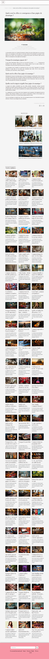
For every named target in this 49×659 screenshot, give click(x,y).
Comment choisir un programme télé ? (37, 442)
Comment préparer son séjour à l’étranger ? (11, 349)
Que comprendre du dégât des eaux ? (10, 367)
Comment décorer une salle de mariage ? (11, 593)
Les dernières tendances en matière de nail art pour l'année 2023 (11, 294)
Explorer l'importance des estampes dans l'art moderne (11, 218)
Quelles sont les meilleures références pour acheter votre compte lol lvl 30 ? (10, 407)
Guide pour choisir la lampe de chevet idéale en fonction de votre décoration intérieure (38, 219)
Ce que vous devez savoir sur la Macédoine (36, 424)
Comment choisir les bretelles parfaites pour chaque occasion (11, 274)
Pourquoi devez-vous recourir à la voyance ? (11, 442)
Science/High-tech (30, 651)
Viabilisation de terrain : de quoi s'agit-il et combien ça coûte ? (38, 369)
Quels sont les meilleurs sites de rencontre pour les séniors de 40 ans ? (23, 463)
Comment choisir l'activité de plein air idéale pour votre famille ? (37, 181)
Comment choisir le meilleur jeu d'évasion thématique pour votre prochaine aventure (24, 219)
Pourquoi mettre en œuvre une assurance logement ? (24, 612)
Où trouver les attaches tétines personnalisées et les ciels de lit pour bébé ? (11, 463)
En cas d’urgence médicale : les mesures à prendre (37, 594)
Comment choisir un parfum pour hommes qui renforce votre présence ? (10, 200)
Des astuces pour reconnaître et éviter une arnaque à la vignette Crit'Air (10, 538)
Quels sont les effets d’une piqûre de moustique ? (24, 47)
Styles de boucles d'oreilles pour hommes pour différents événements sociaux (11, 256)
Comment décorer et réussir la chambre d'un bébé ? (38, 556)
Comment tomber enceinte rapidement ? (11, 630)
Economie (12, 651)
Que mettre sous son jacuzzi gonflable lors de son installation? (10, 556)
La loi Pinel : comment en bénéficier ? (38, 292)
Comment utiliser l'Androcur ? (23, 574)
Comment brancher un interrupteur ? (24, 367)
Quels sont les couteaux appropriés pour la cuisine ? (37, 537)
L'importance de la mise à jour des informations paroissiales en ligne (24, 181)
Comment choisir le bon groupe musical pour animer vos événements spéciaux (37, 238)
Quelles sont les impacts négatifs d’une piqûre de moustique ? (24, 49)
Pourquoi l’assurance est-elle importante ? (10, 311)
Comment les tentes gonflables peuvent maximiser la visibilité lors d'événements (24, 238)
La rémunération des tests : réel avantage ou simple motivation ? (28, 128)
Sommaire (25, 44)
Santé (24, 651)
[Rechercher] (23, 647)
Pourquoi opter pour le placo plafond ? (10, 386)
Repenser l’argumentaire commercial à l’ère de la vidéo (30, 143)
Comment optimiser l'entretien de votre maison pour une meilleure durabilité (10, 238)
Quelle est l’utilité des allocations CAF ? (37, 311)
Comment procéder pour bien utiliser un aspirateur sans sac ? (37, 500)
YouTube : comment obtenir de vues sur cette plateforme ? (24, 387)
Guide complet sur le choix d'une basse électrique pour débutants (24, 256)
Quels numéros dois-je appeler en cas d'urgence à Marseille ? (24, 519)
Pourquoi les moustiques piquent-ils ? (24, 46)
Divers (10, 8)
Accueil (6, 8)
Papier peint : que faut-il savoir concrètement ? (36, 612)
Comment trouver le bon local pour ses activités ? (24, 293)
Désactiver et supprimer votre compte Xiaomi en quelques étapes (36, 519)
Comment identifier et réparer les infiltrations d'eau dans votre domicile (38, 275)
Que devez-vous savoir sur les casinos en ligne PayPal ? (11, 518)
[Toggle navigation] (3, 2)
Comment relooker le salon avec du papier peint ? (24, 481)
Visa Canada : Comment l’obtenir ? (37, 405)
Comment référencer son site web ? (24, 536)
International (18, 651)
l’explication (36, 62)
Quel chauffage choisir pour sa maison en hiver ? (37, 575)
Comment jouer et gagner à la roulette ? (10, 480)
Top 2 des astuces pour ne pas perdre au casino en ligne (38, 631)
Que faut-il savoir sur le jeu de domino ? (10, 330)
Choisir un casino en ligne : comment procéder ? (24, 312)
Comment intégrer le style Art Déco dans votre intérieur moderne (37, 256)
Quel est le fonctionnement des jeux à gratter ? (24, 631)
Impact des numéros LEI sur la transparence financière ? (30, 158)
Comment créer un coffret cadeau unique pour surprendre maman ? (10, 181)
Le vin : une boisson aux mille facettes (37, 461)
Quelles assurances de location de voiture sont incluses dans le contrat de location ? (11, 500)
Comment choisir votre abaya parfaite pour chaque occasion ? (38, 199)
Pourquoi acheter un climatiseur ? (10, 574)
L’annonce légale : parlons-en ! (36, 349)
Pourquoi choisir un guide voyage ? (24, 593)
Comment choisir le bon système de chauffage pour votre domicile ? (24, 200)
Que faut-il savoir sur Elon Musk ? (37, 386)
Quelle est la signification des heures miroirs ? (23, 406)
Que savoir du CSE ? (24, 423)
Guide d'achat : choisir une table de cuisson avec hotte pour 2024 (24, 274)
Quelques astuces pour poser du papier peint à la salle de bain (11, 612)
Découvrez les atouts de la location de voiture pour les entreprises (24, 500)
